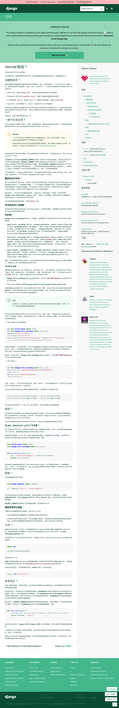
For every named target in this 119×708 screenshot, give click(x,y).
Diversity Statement (11, 685)
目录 (85, 158)
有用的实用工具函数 (94, 110)
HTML (98, 244)
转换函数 (93, 113)
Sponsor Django (95, 668)
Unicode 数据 (88, 96)
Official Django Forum (89, 220)
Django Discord (55, 671)
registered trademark (59, 703)
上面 (11, 438)
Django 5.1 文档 (89, 176)
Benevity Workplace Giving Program (102, 678)
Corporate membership (98, 671)
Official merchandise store (99, 675)
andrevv (96, 698)
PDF (102, 244)
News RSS (73, 685)
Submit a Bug (34, 675)
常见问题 (84, 194)
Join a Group (34, 668)
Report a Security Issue (37, 678)
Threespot (82, 698)
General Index (88, 162)
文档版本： (111, 699)
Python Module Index (91, 165)
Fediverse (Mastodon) (77, 675)
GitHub (72, 668)
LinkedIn (73, 682)
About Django (9, 668)
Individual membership (37, 682)
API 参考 (88, 180)
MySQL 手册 (25, 92)
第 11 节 (32, 100)
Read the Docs (88, 246)
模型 (87, 120)
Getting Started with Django (14, 671)
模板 (87, 127)
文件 (87, 134)
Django (11, 9)
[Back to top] (114, 704)
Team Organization (11, 675)
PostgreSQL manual (28, 96)
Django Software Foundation (14, 678)
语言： (110, 694)
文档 (8, 16)
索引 (83, 203)
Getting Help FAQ (56, 668)
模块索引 (89, 203)
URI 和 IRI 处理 (95, 117)
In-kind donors (47, 697)
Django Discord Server (89, 212)
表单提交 (89, 138)
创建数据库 (89, 99)
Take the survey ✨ (59, 55)
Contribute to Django (36, 671)
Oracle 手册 (59, 100)
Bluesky (72, 678)
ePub (107, 244)
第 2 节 (20, 100)
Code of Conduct (10, 682)
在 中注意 (99, 124)
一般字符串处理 (91, 103)
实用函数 (64, 646)
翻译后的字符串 (93, 106)
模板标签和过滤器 (94, 131)
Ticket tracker (86, 229)
